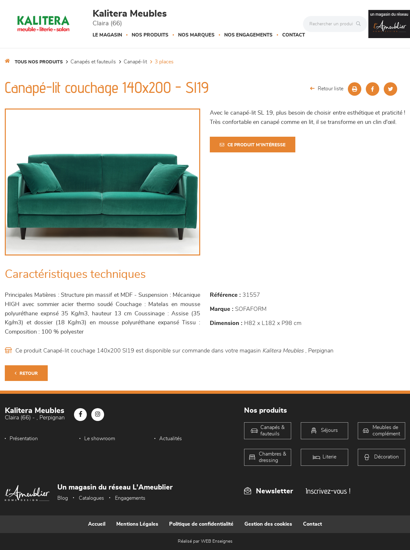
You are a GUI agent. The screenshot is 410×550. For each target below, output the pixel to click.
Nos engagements (248, 35)
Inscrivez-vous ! (328, 491)
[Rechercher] (360, 24)
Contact (293, 35)
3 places (164, 61)
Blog (62, 498)
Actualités (170, 438)
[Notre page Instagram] (97, 414)
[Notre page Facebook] (80, 414)
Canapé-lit (135, 61)
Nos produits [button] (150, 35)
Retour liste (326, 88)
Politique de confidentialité (201, 524)
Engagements (130, 498)
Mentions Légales (137, 524)
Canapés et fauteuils (93, 61)
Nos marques (196, 35)
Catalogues (91, 498)
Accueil (96, 524)
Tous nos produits (39, 62)
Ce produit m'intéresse (252, 144)
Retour (26, 373)
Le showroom (99, 438)
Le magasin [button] (107, 35)
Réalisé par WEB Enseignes (205, 541)
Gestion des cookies (268, 524)
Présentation (24, 438)
